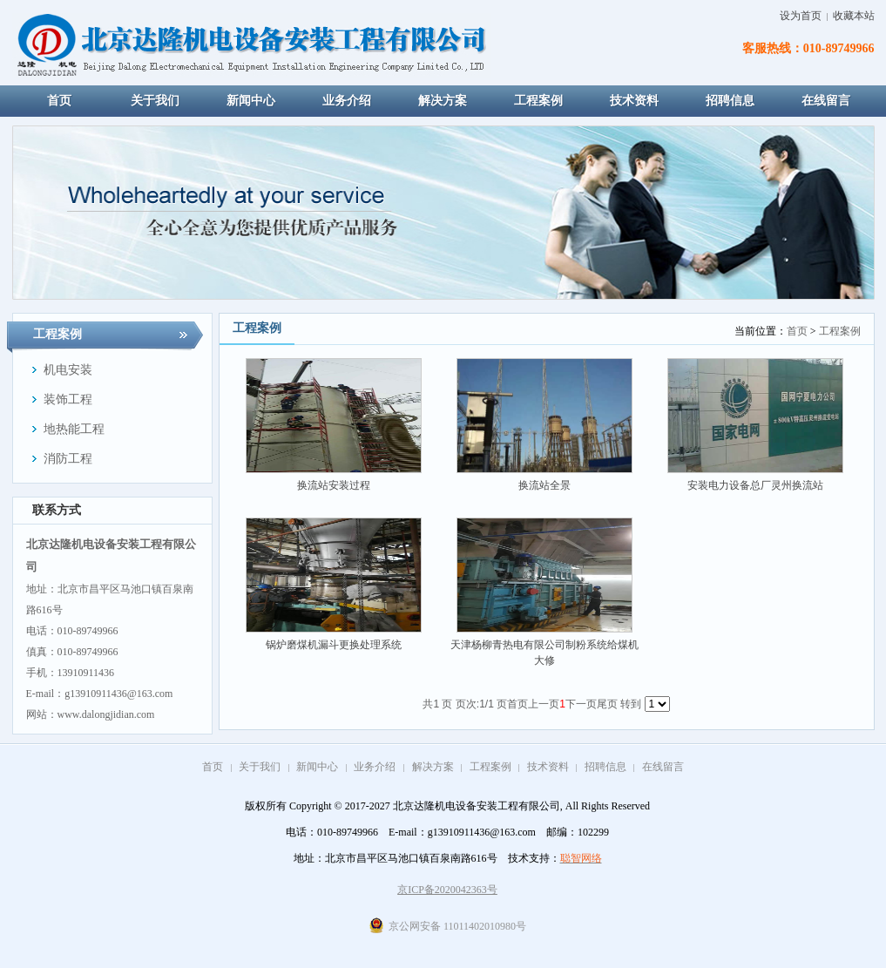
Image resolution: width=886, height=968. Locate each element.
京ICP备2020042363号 (447, 889)
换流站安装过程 (333, 485)
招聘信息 (605, 767)
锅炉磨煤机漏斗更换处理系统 (334, 645)
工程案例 (840, 331)
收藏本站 (854, 16)
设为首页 (801, 16)
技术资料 (548, 767)
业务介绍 (375, 767)
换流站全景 (544, 485)
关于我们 (260, 767)
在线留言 (663, 767)
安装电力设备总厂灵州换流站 (755, 485)
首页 (797, 331)
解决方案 (433, 767)
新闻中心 (317, 767)
